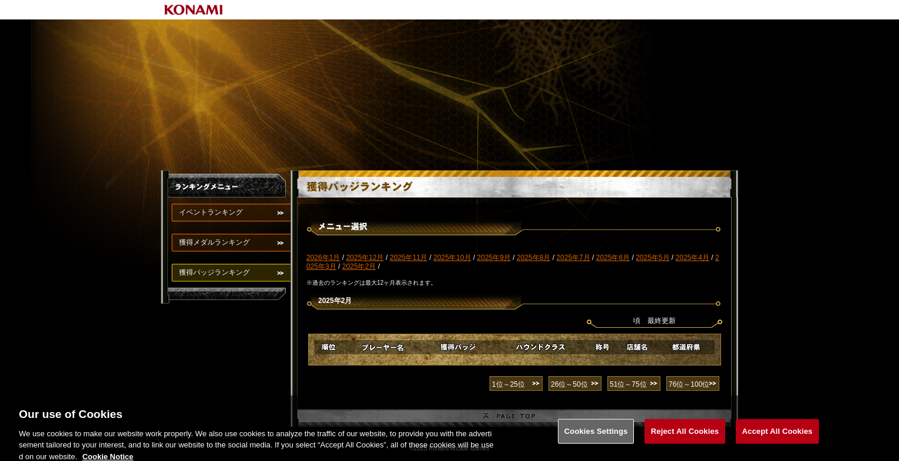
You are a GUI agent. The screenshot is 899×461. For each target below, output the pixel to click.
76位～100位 (689, 384)
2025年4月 (692, 257)
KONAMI (193, 10)
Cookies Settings (596, 435)
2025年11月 (408, 257)
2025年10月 (452, 257)
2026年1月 (323, 257)
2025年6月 (613, 257)
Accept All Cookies (777, 435)
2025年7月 (573, 257)
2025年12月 (365, 257)
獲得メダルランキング (214, 242)
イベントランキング (211, 212)
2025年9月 (494, 257)
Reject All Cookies (685, 435)
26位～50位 (569, 384)
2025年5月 (652, 257)
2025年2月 (359, 266)
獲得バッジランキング (214, 272)
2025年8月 (533, 257)
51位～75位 (628, 384)
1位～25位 (508, 384)
